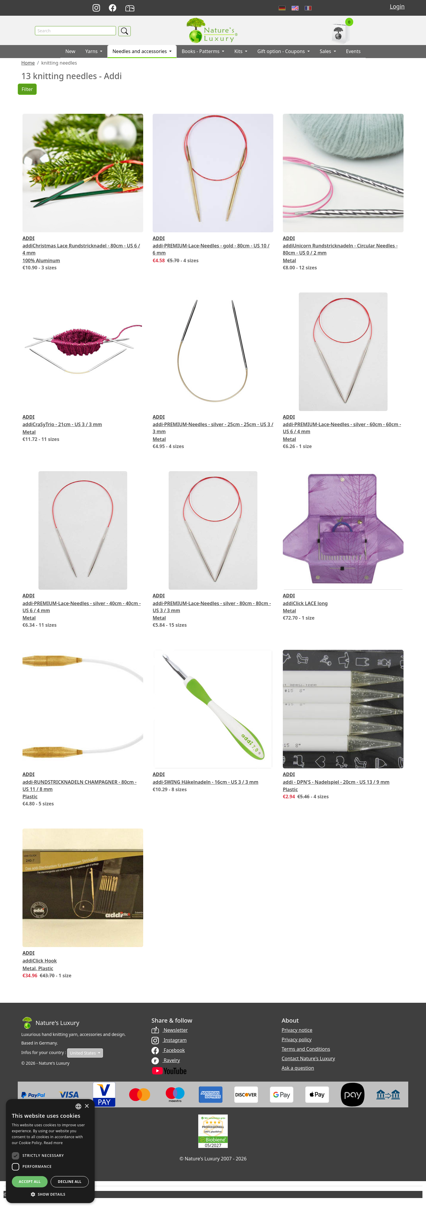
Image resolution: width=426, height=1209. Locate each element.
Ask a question (298, 1068)
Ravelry (165, 1061)
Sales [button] (326, 52)
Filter (27, 89)
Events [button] (353, 52)
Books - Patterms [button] (201, 52)
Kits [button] (239, 52)
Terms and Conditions (306, 1049)
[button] (50, 1194)
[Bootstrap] (50, 1023)
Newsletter (169, 1030)
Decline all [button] (70, 1181)
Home (28, 63)
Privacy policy (297, 1040)
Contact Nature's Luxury (308, 1059)
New (70, 52)
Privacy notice (297, 1030)
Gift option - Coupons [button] (281, 52)
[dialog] (50, 1151)
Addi (28, 238)
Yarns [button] (92, 52)
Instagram (169, 1040)
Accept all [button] (30, 1181)
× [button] (86, 1106)
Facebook (168, 1051)
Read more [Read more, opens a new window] (53, 1142)
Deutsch (282, 8)
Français (308, 8)
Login (397, 6)
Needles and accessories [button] (140, 52)
